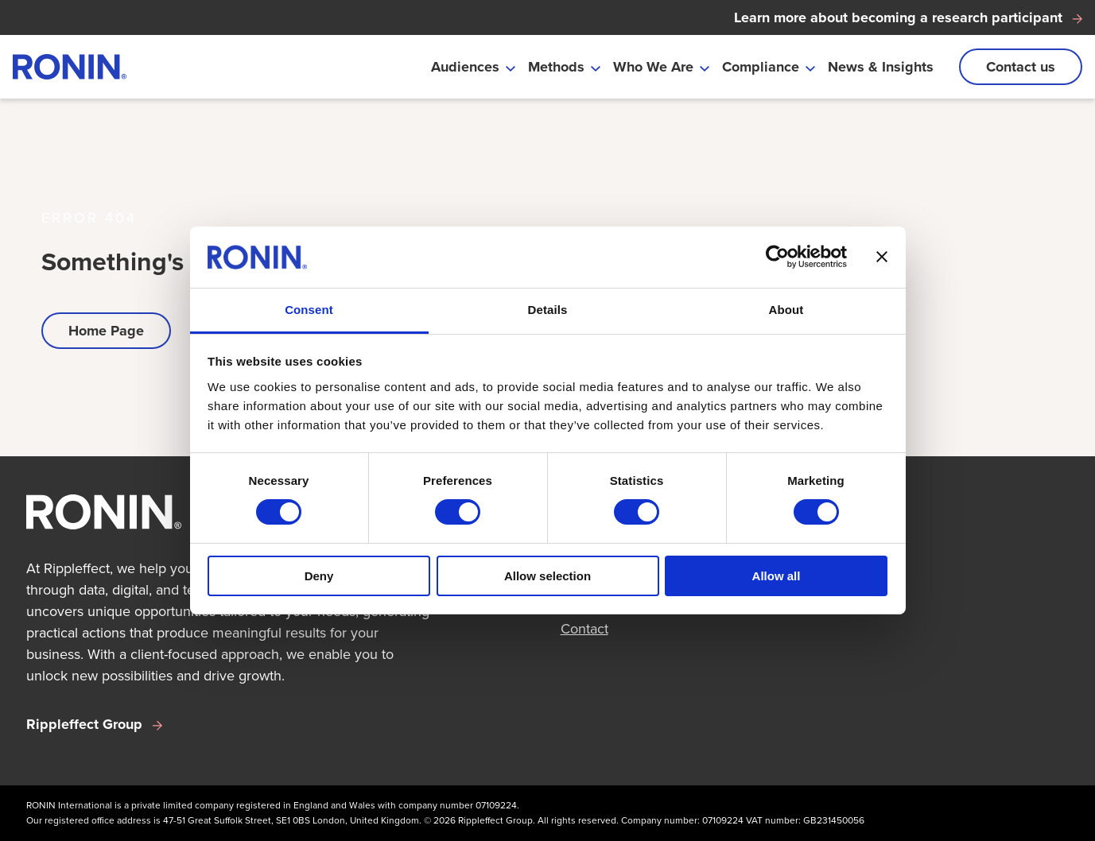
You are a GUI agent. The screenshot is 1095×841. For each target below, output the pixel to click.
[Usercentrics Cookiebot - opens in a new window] (777, 257)
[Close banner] (881, 256)
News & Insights (881, 66)
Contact (584, 628)
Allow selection (547, 576)
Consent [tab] (309, 309)
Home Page (106, 330)
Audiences (465, 66)
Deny (319, 576)
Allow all (776, 576)
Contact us (1020, 66)
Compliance (760, 66)
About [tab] (786, 309)
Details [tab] (548, 309)
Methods (556, 66)
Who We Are (653, 66)
